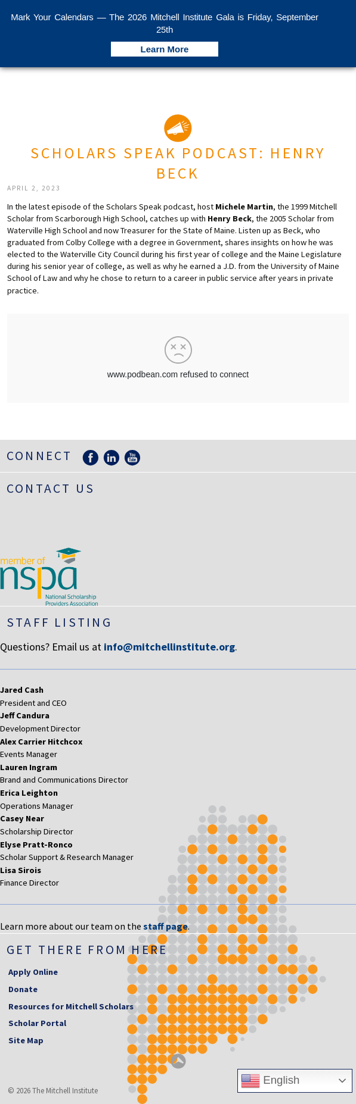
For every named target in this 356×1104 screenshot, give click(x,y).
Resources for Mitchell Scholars (71, 1006)
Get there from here (87, 950)
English (270, 1080)
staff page (165, 926)
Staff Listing (59, 622)
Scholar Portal (37, 1023)
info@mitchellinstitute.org (169, 646)
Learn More (165, 49)
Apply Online (33, 972)
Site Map (26, 1040)
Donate (23, 989)
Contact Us (51, 488)
